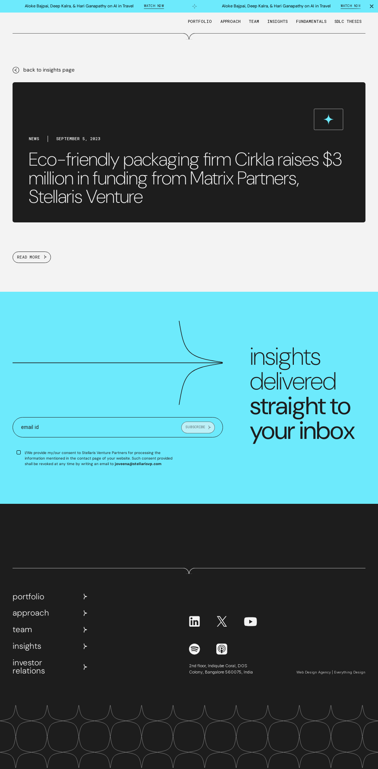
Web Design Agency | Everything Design (330, 672)
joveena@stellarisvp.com (138, 463)
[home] (25, 24)
